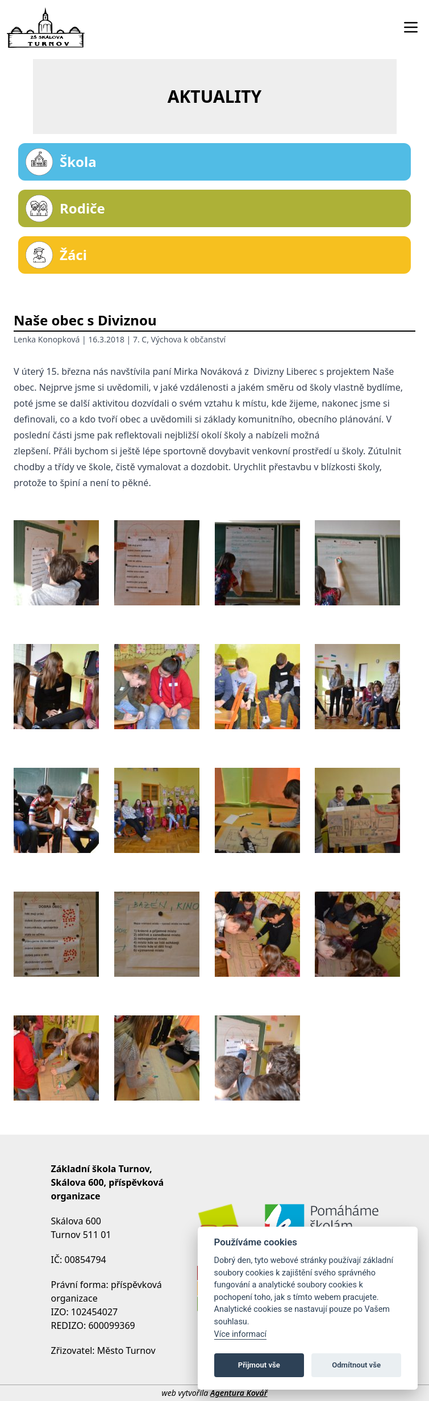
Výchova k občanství (188, 339)
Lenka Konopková (47, 339)
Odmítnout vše (356, 1365)
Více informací (240, 1334)
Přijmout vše (259, 1365)
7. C (140, 339)
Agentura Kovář (238, 1392)
